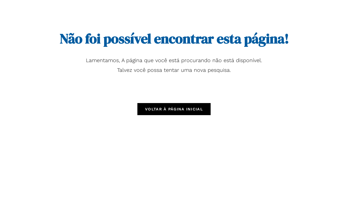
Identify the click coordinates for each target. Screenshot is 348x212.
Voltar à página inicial (174, 109)
